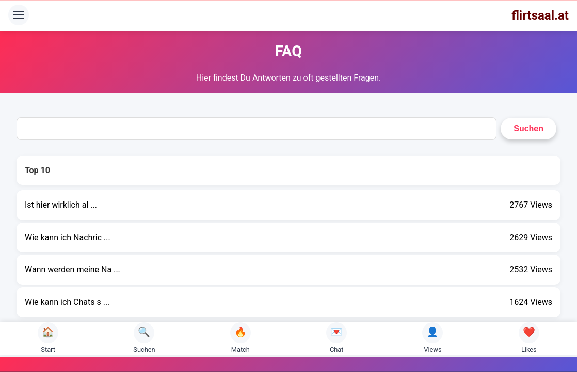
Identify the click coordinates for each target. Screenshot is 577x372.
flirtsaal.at (540, 15)
